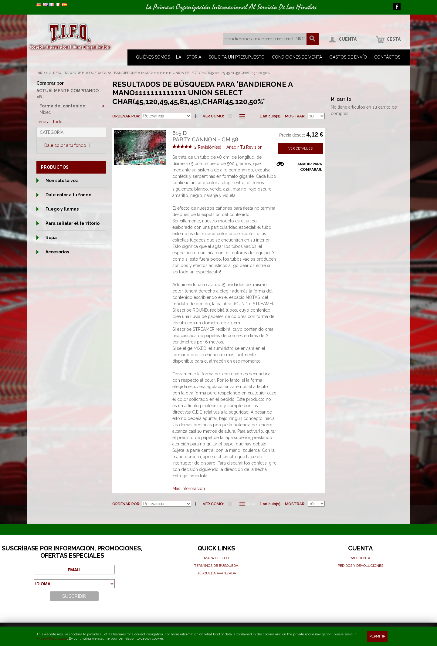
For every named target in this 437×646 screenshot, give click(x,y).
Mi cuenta (360, 558)
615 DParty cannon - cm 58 (205, 136)
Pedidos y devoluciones (360, 565)
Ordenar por (125, 116)
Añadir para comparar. (309, 167)
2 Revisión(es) (207, 147)
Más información (188, 488)
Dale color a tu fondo (68, 145)
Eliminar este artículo (103, 106)
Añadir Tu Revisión (244, 147)
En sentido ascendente (196, 116)
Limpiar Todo (49, 121)
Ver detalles (300, 149)
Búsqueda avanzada (216, 573)
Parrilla (230, 116)
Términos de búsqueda (216, 565)
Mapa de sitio (216, 558)
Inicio (41, 73)
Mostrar (294, 116)
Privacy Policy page (51, 639)
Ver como (213, 116)
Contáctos (387, 57)
